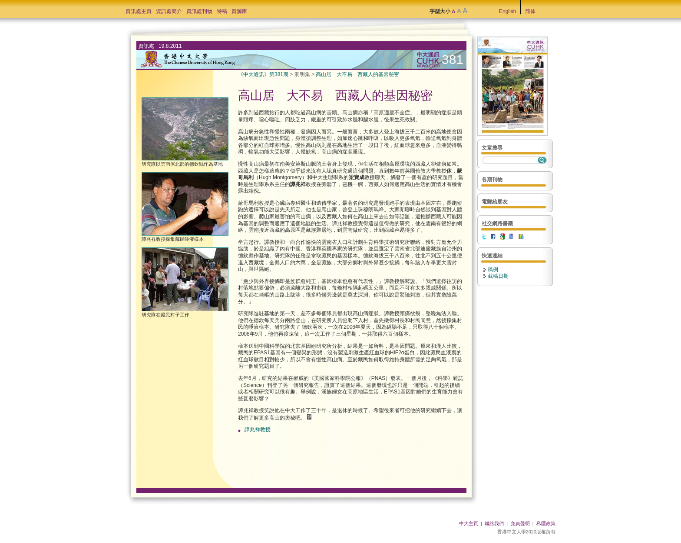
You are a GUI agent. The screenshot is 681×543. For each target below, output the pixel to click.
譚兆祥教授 (258, 429)
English (507, 11)
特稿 (222, 11)
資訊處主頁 (139, 11)
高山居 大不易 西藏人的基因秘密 (357, 74)
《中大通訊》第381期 (263, 74)
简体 (530, 11)
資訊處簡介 (169, 11)
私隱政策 (545, 523)
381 (452, 59)
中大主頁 (468, 523)
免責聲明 (520, 523)
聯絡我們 (494, 523)
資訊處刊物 (199, 11)
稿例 (493, 270)
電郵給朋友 (495, 202)
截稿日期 (498, 276)
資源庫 (239, 11)
